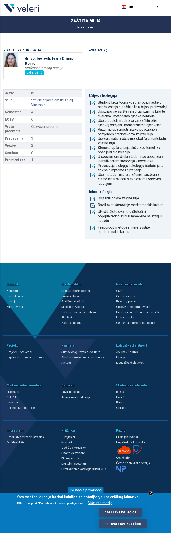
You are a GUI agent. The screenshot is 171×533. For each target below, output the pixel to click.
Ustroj (11, 301)
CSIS (119, 290)
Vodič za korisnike (73, 447)
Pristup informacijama (76, 290)
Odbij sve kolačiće (120, 512)
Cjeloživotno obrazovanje (133, 306)
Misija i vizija (15, 306)
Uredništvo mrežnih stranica (25, 437)
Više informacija (100, 503)
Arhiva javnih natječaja (76, 397)
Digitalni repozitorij (74, 463)
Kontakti (12, 290)
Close (150, 493)
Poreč (120, 397)
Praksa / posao (126, 301)
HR (127, 7)
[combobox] (127, 7)
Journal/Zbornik (127, 352)
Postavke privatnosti (86, 490)
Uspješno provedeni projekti (25, 357)
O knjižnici (68, 437)
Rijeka (120, 391)
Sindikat (66, 317)
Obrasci (121, 407)
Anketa (66, 362)
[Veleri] (21, 12)
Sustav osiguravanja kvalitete (80, 352)
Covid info (123, 457)
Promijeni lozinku (127, 437)
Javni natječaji (70, 391)
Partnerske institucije (21, 407)
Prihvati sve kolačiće (123, 523)
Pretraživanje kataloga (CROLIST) (83, 469)
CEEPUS (12, 397)
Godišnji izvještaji (72, 301)
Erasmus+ (13, 391)
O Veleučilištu (16, 442)
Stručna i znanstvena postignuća (82, 357)
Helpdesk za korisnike (130, 442)
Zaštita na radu (71, 322)
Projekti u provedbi (19, 352)
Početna (85, 27)
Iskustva (12, 402)
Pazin (120, 402)
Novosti (66, 442)
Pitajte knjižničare (73, 453)
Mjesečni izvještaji (73, 306)
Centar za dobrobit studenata (135, 322)
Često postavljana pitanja (133, 463)
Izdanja (121, 357)
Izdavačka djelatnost (130, 362)
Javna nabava (70, 296)
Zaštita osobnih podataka (78, 312)
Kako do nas (15, 296)
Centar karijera (126, 296)
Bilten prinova (70, 458)
